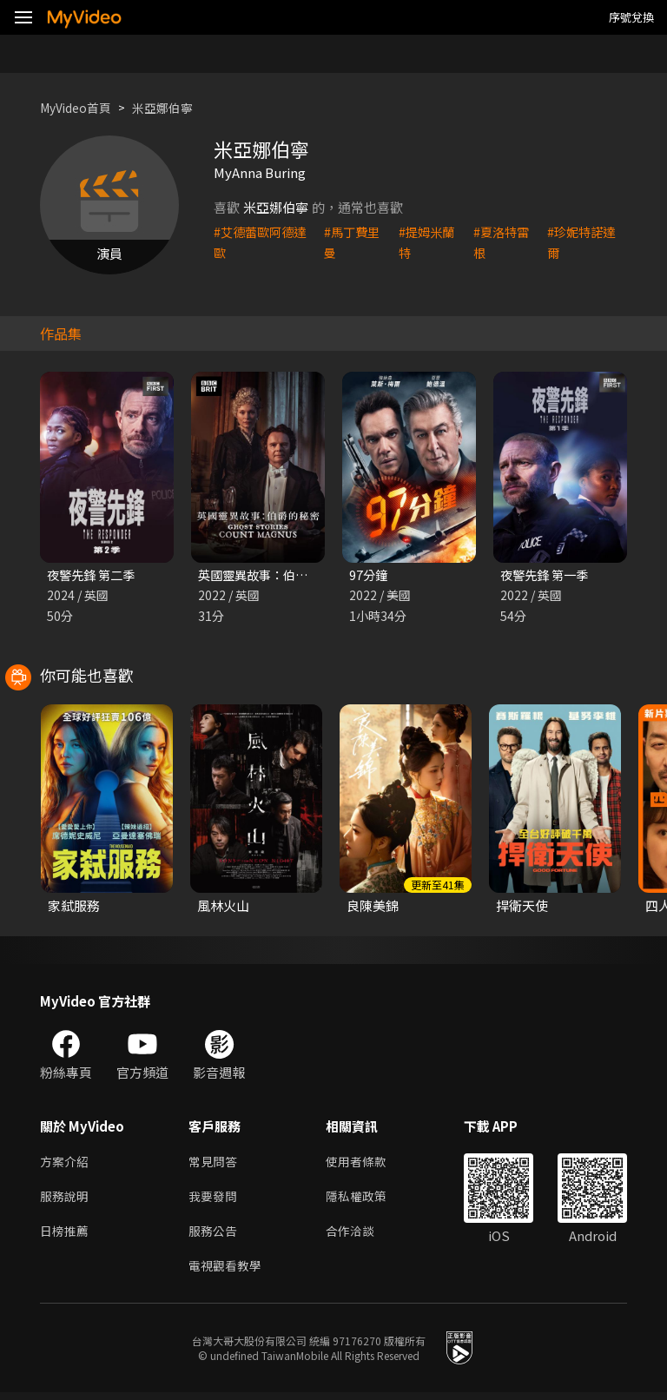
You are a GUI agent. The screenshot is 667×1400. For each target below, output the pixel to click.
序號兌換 (631, 17)
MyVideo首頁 (79, 107)
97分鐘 (369, 575)
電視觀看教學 (227, 1273)
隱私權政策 (363, 1200)
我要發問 (214, 1200)
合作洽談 (357, 1236)
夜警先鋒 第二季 (94, 575)
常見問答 (214, 1163)
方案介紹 (66, 1163)
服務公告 (214, 1236)
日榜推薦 (66, 1236)
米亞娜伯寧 (172, 107)
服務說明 (66, 1200)
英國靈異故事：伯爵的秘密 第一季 (297, 575)
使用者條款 (363, 1163)
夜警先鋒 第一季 (547, 575)
